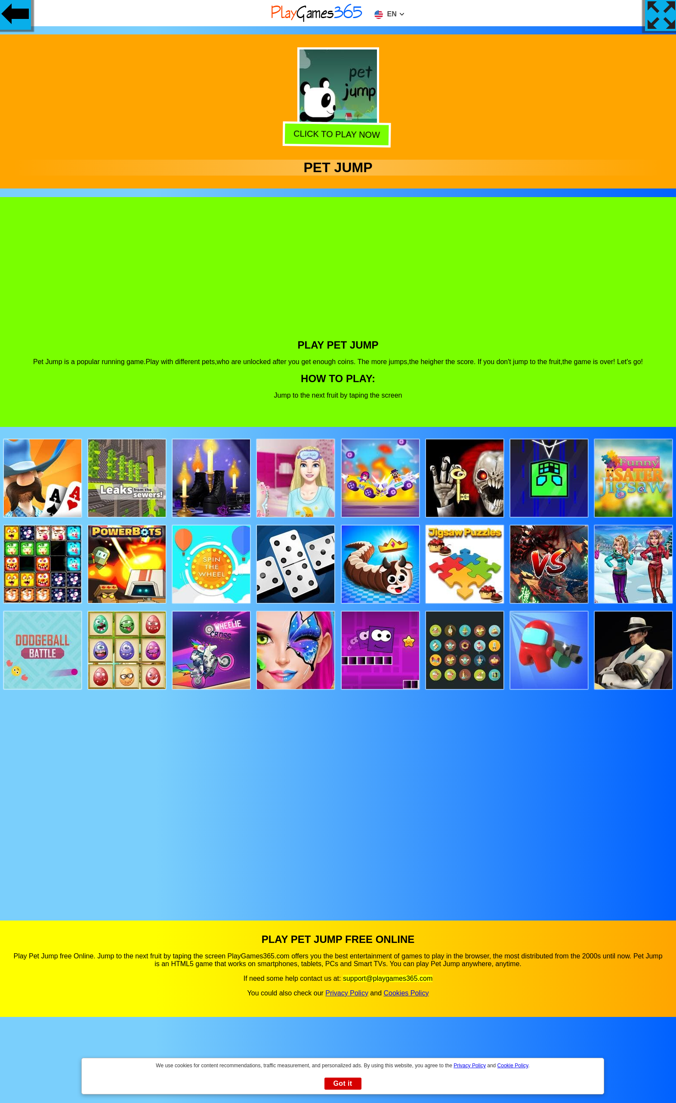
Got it (342, 1083)
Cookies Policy (406, 993)
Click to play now (338, 133)
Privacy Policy (346, 993)
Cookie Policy (512, 1066)
